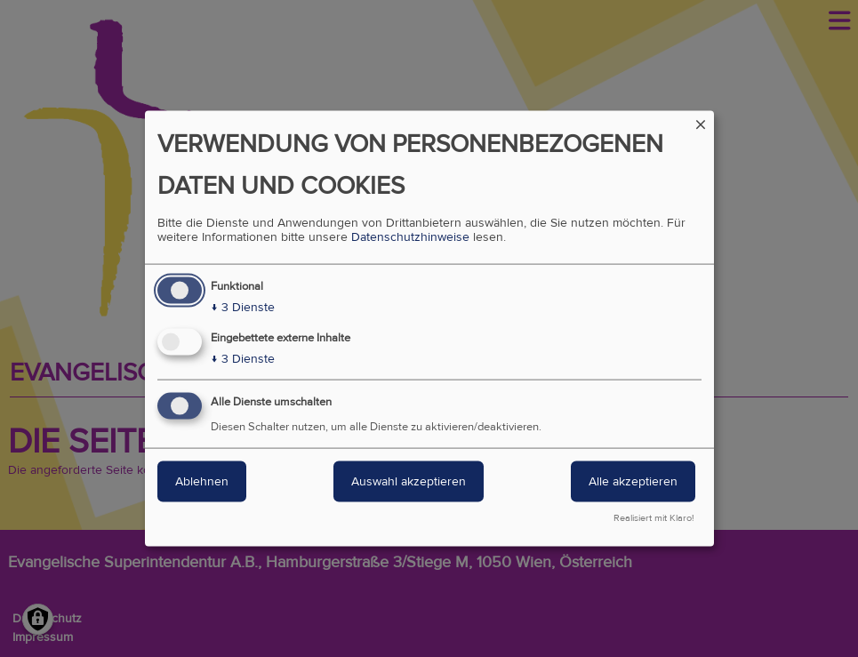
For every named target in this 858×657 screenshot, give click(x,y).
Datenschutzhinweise (410, 236)
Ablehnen (202, 481)
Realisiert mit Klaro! (653, 518)
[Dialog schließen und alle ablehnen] (700, 121)
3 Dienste (243, 307)
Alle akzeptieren (633, 481)
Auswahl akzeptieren (408, 481)
